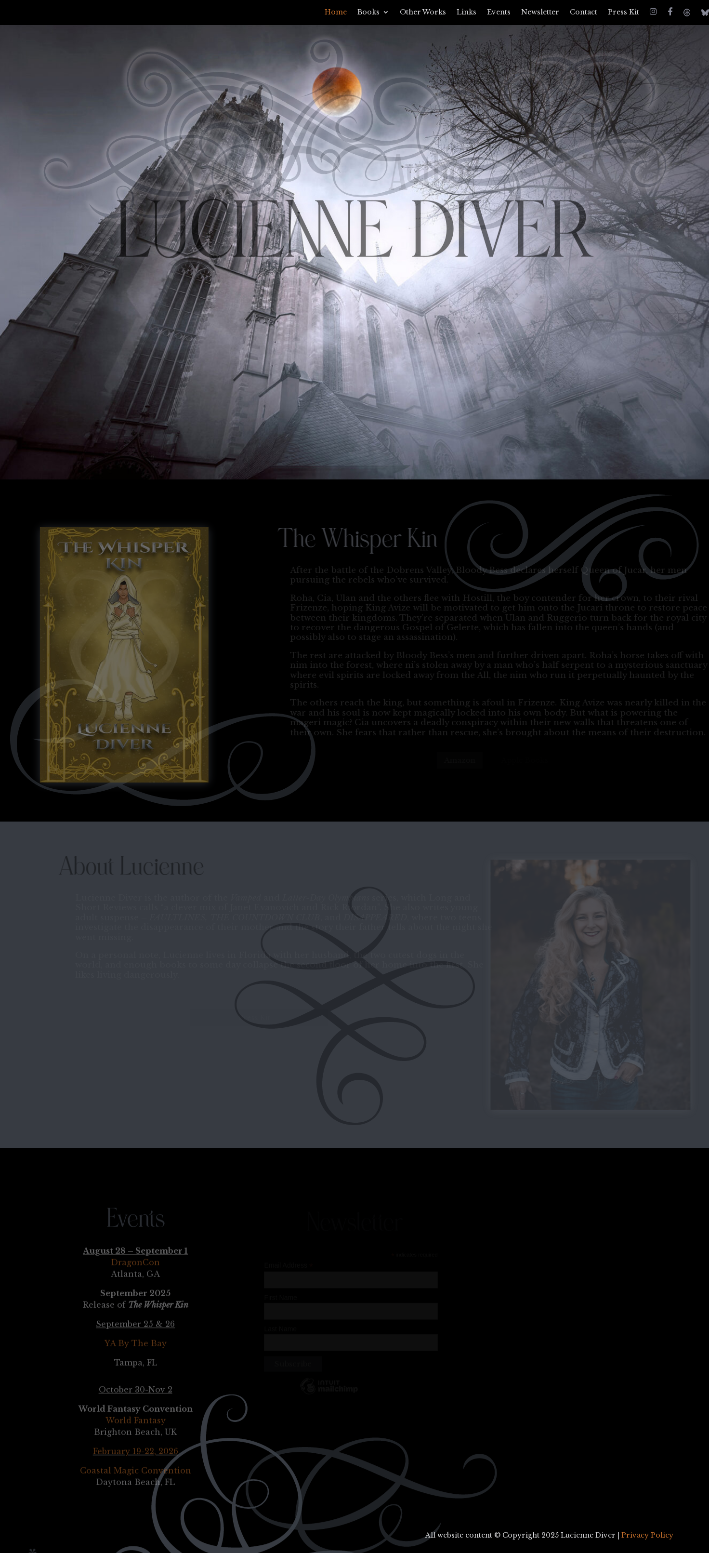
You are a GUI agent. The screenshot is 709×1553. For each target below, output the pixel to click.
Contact (583, 12)
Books (368, 12)
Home (336, 12)
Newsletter (540, 12)
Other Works (423, 12)
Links (466, 12)
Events (499, 12)
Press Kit (623, 12)
